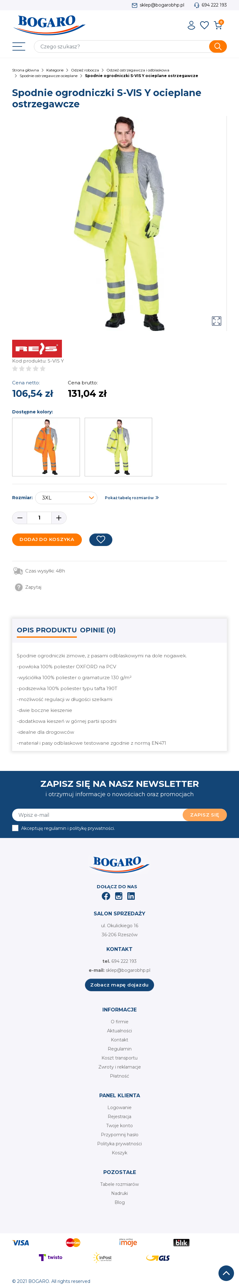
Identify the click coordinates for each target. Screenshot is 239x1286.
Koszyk (119, 1153)
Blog (120, 1202)
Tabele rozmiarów (119, 1184)
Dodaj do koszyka (47, 539)
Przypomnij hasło (119, 1134)
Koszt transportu (119, 1058)
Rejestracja (119, 1116)
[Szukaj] (130, 46)
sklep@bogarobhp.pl (162, 5)
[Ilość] (39, 518)
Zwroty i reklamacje (119, 1067)
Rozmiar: (22, 497)
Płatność (119, 1076)
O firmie (120, 1022)
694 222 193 (214, 5)
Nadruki (119, 1193)
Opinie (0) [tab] (98, 630)
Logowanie (119, 1107)
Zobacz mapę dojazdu (119, 985)
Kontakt (119, 1040)
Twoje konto (119, 1125)
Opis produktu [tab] (47, 630)
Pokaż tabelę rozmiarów (129, 497)
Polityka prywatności (119, 1144)
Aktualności (119, 1031)
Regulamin (120, 1049)
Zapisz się (204, 815)
